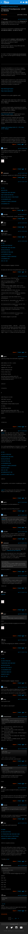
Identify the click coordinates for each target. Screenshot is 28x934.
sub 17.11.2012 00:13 (22, 430)
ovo (8, 859)
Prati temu (20, 14)
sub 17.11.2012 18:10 (22, 765)
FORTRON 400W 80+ (6, 672)
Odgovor (14, 144)
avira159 (5, 214)
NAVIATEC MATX (5, 467)
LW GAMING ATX (5, 203)
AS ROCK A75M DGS (6, 454)
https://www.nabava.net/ (7, 91)
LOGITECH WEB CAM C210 (7, 474)
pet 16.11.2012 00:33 (22, 19)
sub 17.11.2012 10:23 (22, 543)
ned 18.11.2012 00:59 (22, 895)
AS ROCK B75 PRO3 (6, 831)
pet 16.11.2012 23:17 (22, 214)
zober (4, 181)
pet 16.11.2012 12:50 (22, 181)
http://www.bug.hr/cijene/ (7, 88)
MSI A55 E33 (4, 190)
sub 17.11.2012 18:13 (22, 805)
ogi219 (4, 356)
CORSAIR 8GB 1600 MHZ (7, 456)
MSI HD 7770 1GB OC (6, 667)
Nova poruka (4, 14)
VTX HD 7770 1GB (5, 461)
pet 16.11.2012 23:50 (22, 276)
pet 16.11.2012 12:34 (22, 148)
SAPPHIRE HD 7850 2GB (7, 252)
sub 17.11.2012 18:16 (22, 823)
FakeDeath (6, 173)
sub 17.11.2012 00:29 (22, 502)
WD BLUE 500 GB (5, 250)
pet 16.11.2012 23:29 (22, 222)
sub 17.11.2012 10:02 (22, 515)
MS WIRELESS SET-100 (6, 472)
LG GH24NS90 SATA (6, 463)
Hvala (19, 144)
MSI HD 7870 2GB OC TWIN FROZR (10, 836)
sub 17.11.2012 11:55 (22, 592)
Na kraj (25, 14)
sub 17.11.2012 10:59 (22, 575)
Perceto (5, 687)
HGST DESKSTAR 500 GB (7, 194)
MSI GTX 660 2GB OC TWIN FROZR (9, 197)
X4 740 (2, 188)
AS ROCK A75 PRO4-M (6, 245)
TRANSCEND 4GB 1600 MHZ (8, 192)
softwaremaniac (7, 716)
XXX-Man (5, 19)
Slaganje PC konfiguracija (9, 6)
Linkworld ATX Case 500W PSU (14, 550)
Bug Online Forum (6, 2)
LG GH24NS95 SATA (6, 199)
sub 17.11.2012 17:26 (22, 652)
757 (16, 918)
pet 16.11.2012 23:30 (22, 231)
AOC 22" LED (4, 261)
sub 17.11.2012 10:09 (22, 531)
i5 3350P (3, 829)
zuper (4, 614)
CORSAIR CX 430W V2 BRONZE (8, 201)
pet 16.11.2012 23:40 (22, 241)
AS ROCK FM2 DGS (5, 661)
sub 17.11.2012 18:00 (22, 699)
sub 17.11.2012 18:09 (22, 748)
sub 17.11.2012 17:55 (22, 687)
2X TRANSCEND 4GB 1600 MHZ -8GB (10, 834)
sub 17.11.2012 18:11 (22, 787)
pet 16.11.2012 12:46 (22, 173)
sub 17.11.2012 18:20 (22, 865)
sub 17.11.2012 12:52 (22, 614)
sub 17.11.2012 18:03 (22, 716)
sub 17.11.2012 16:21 (22, 640)
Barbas (5, 276)
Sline (4, 640)
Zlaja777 (5, 148)
